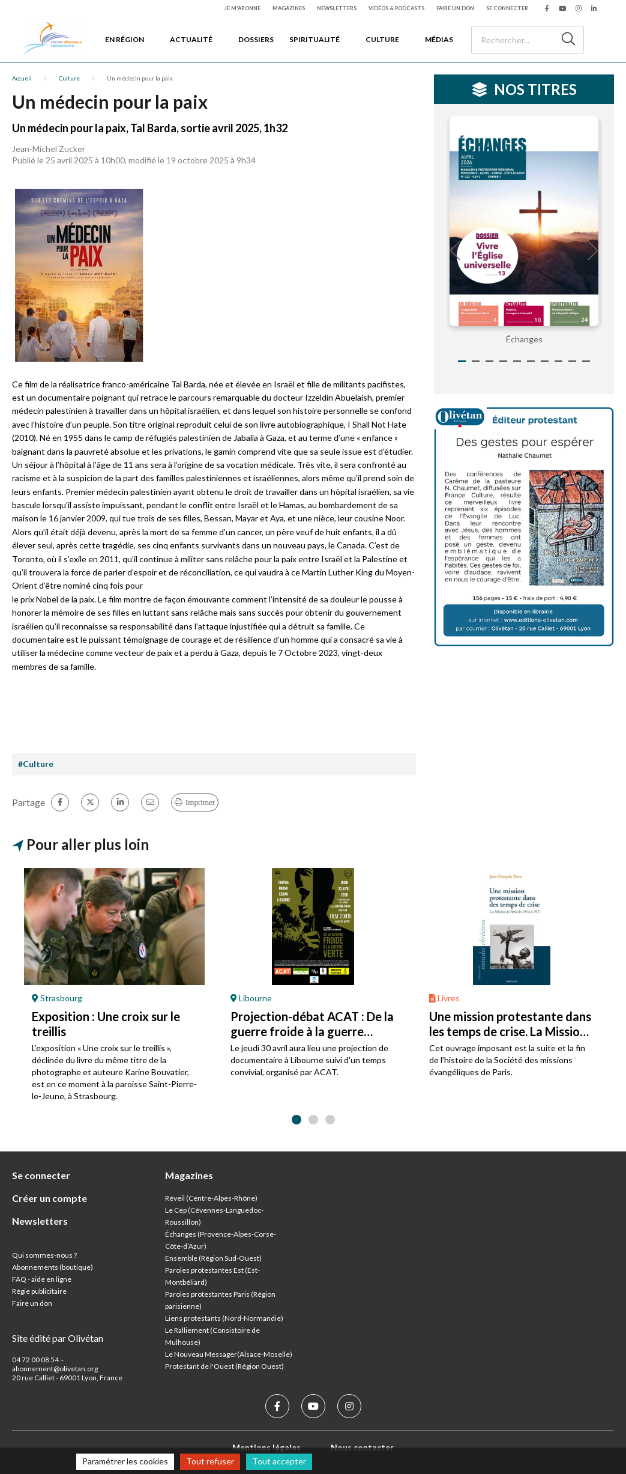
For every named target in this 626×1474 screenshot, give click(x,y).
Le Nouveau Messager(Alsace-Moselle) (228, 1354)
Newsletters (337, 8)
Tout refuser (210, 1461)
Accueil (22, 78)
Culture (382, 39)
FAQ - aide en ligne (41, 1279)
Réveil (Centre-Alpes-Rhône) (211, 1198)
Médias (439, 39)
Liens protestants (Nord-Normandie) (224, 1318)
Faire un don (455, 8)
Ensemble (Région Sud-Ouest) (213, 1258)
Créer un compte (49, 1198)
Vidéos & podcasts (396, 8)
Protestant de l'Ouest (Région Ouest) (224, 1366)
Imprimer (200, 802)
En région (124, 39)
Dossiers (256, 39)
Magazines (288, 8)
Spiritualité (314, 39)
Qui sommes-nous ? (44, 1255)
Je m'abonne (242, 8)
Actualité (191, 39)
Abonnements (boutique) (52, 1267)
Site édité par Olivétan (57, 1338)
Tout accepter (279, 1461)
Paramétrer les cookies (125, 1461)
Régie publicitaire (39, 1291)
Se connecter (507, 8)
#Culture (35, 764)
